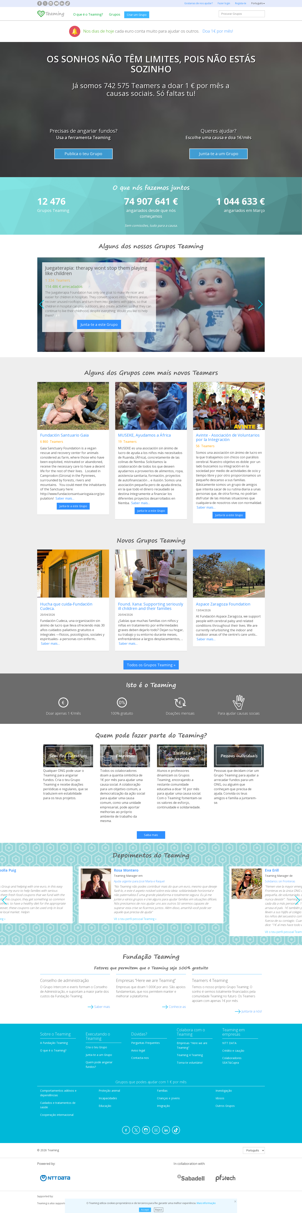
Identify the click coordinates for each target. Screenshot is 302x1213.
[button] (260, 304)
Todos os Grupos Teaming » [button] (151, 664)
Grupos (114, 14)
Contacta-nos (140, 1058)
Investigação (224, 1090)
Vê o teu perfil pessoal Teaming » (135, 919)
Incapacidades (108, 1098)
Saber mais (102, 1007)
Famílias (162, 1090)
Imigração (163, 1106)
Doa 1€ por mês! (218, 31)
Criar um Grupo (137, 15)
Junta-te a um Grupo (218, 153)
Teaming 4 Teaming (190, 1055)
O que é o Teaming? (88, 14)
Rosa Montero (126, 870)
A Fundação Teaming (54, 1043)
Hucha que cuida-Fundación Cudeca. (66, 606)
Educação (105, 1106)
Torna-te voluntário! (190, 1062)
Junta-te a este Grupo (99, 324)
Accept (145, 1209)
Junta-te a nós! (251, 1011)
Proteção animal (109, 1090)
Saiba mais (151, 835)
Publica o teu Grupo (83, 153)
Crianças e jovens (168, 1098)
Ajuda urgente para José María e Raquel (139, 881)
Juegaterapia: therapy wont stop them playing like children (96, 270)
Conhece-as (177, 1007)
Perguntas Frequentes (145, 1043)
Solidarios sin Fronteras (280, 881)
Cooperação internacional (57, 1115)
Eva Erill (272, 870)
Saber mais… (65, 498)
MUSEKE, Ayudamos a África (144, 435)
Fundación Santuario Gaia (64, 435)
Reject (158, 1209)
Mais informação (206, 1203)
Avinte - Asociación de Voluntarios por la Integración (228, 437)
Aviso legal (138, 1050)
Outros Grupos (225, 1106)
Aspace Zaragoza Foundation (223, 604)
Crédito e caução (233, 1050)
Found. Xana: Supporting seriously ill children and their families (150, 606)
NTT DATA (229, 1043)
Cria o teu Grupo (96, 1047)
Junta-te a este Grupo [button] (73, 506)
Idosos (220, 1098)
